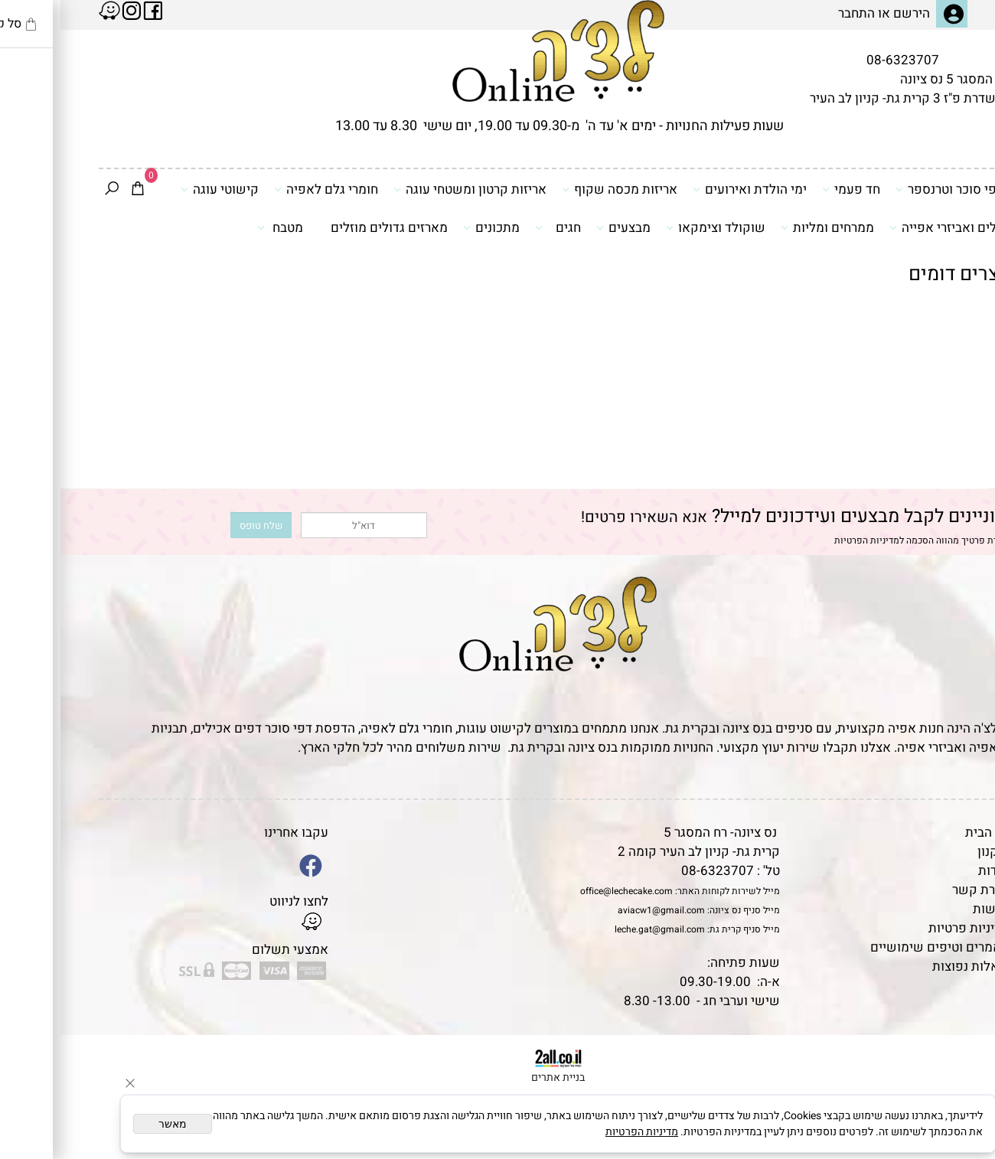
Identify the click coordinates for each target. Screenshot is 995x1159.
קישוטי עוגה (159, 189)
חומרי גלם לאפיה (266, 189)
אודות (933, 870)
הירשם (851, 13)
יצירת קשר (920, 889)
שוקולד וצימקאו (655, 227)
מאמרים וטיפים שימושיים (879, 947)
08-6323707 (842, 60)
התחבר (796, 13)
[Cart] (77, 190)
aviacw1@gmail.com (600, 910)
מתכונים (431, 227)
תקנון (931, 851)
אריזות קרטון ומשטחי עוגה (409, 189)
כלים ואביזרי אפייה (886, 227)
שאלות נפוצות (910, 966)
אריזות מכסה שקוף (559, 189)
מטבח (220, 227)
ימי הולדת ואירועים (689, 189)
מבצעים (563, 227)
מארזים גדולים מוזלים (328, 227)
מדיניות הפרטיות (806, 540)
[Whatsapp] (959, 1124)
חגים (497, 227)
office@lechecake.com (566, 891)
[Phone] (959, 1054)
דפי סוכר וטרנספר (889, 189)
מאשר (112, 1124)
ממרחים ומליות (767, 227)
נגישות (930, 909)
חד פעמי (791, 189)
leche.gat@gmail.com (599, 929)
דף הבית (927, 832)
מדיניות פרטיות (908, 928)
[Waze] (959, 1089)
